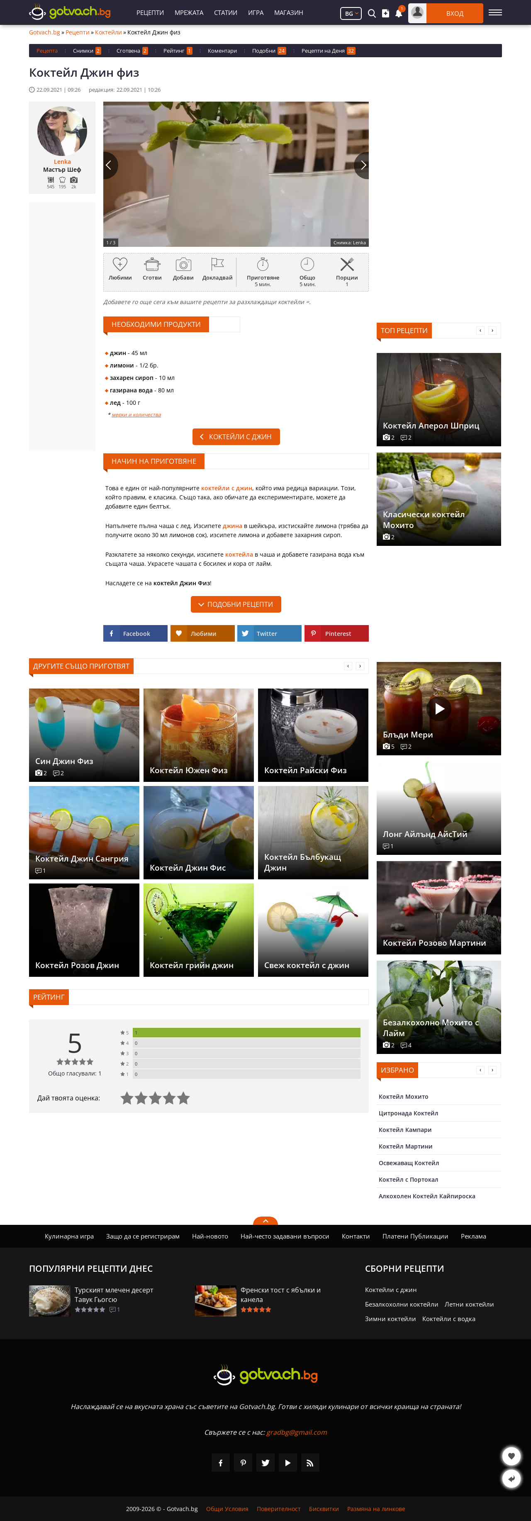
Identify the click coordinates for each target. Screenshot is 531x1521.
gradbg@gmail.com (296, 1432)
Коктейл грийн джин (192, 965)
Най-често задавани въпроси (285, 1236)
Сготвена (132, 51)
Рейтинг (177, 51)
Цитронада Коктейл (408, 1113)
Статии (225, 12)
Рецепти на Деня (329, 51)
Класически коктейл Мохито (424, 520)
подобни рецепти (240, 604)
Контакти (356, 1236)
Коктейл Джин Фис (188, 867)
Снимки (87, 51)
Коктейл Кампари (405, 1130)
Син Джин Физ (64, 761)
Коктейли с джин (240, 436)
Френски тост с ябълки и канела (281, 1294)
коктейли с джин (226, 488)
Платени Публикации (415, 1236)
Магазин (288, 12)
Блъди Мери (408, 734)
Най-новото (210, 1236)
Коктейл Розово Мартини (434, 942)
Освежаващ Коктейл (409, 1163)
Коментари (222, 50)
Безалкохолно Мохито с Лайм (431, 1028)
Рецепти (150, 12)
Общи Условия (227, 1509)
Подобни (269, 51)
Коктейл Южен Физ (189, 770)
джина (232, 526)
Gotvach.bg (44, 32)
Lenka (62, 162)
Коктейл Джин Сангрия (82, 858)
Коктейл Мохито (404, 1096)
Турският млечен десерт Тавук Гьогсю (114, 1294)
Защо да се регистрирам (143, 1236)
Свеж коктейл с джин (306, 965)
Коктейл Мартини (406, 1146)
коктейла (239, 554)
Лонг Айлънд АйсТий (425, 834)
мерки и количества (136, 414)
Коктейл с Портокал (408, 1179)
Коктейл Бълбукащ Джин (302, 862)
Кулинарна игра (69, 1236)
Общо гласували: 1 (75, 1073)
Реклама (473, 1236)
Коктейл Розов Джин (77, 965)
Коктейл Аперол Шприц (431, 425)
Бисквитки (324, 1509)
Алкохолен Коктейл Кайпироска (427, 1196)
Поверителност (279, 1509)
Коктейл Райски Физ (305, 770)
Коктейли (108, 32)
